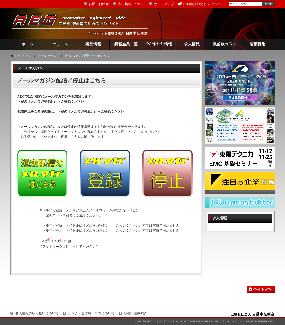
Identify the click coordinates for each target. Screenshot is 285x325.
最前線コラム (224, 44)
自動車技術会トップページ (203, 4)
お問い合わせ (99, 4)
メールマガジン (48, 55)
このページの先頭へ (261, 289)
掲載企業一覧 (126, 44)
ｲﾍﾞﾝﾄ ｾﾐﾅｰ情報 (159, 44)
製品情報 (93, 44)
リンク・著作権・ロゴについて (91, 313)
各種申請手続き (135, 313)
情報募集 (257, 44)
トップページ (22, 55)
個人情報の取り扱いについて (37, 313)
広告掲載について (131, 4)
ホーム (27, 44)
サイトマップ (164, 4)
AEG (72, 23)
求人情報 (192, 44)
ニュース (60, 44)
